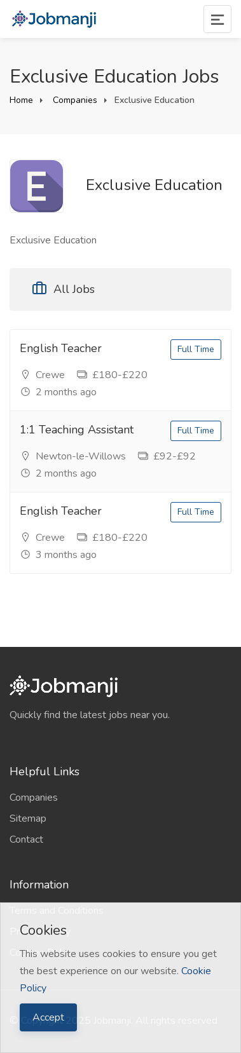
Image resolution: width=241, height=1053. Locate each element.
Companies (73, 100)
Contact (26, 839)
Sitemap (28, 818)
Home (21, 100)
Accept (48, 1017)
